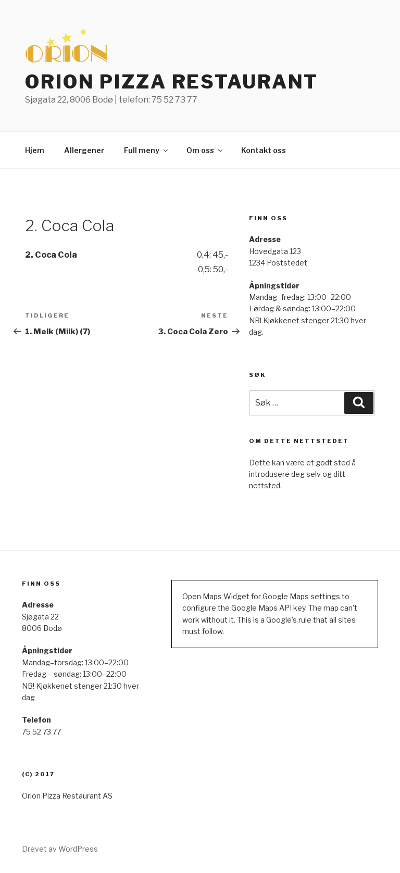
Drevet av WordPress (60, 848)
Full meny (146, 150)
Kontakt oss (263, 150)
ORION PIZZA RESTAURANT (171, 81)
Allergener (84, 150)
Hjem (34, 150)
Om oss (205, 150)
